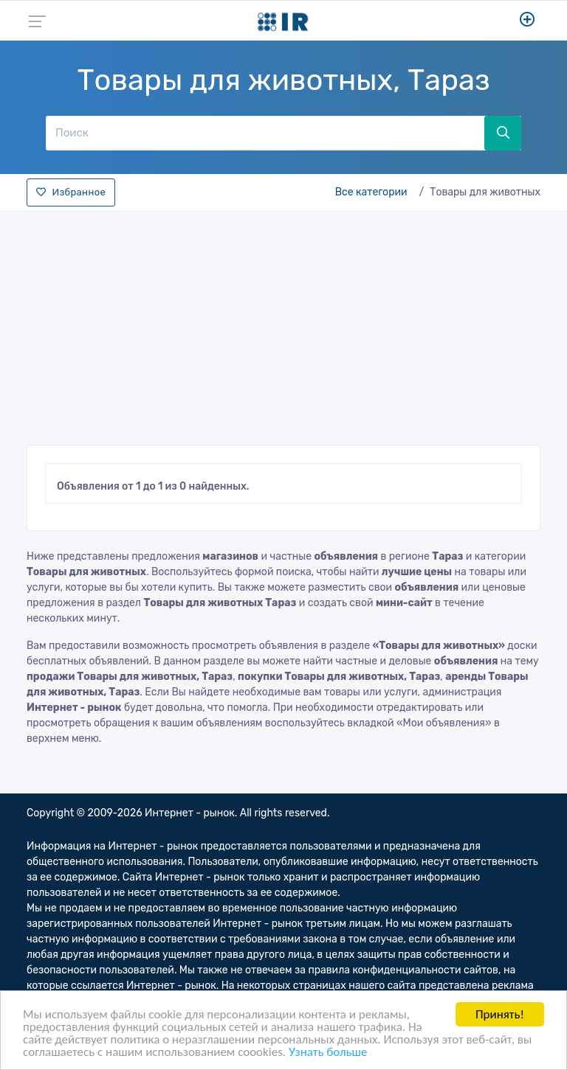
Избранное (71, 192)
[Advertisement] (283, 323)
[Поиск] (265, 133)
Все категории (371, 192)
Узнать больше (328, 1052)
